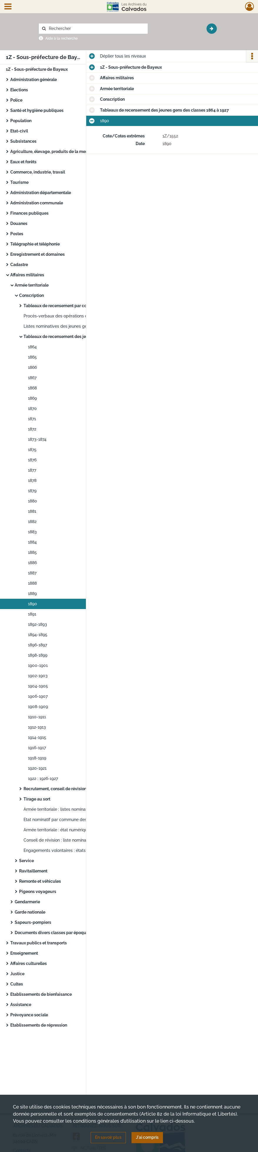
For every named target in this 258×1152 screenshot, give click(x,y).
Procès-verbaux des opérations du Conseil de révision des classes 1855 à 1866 (82, 316)
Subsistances (23, 141)
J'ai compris (147, 1137)
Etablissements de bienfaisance (41, 994)
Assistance (20, 1004)
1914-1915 (37, 737)
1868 (32, 388)
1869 (32, 398)
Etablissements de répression (38, 1025)
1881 (32, 511)
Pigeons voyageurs (37, 891)
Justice (17, 973)
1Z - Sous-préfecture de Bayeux (37, 69)
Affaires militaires (27, 275)
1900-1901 (38, 665)
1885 (32, 552)
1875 (32, 449)
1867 (32, 377)
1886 (32, 562)
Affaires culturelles (28, 963)
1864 (32, 346)
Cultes (16, 984)
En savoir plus (108, 1137)
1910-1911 (37, 716)
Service (26, 860)
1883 (32, 531)
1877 (32, 470)
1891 (32, 614)
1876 (32, 460)
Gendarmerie (27, 901)
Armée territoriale (32, 285)
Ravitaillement (33, 871)
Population (20, 120)
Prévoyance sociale (29, 1015)
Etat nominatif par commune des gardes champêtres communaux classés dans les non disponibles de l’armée (82, 819)
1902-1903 (38, 675)
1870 (32, 408)
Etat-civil (19, 131)
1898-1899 (37, 655)
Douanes (18, 223)
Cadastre (19, 264)
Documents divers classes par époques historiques (64, 932)
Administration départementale (40, 192)
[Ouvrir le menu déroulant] (7, 7)
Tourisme (19, 182)
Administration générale (33, 79)
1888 (32, 583)
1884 (32, 542)
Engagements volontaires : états (55, 850)
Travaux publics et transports (38, 943)
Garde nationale (30, 912)
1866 (32, 367)
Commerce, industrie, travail (37, 172)
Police (16, 100)
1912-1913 (37, 727)
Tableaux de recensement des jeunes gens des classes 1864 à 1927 (82, 336)
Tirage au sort (37, 799)
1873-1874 (37, 439)
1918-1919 (37, 758)
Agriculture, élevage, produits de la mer (48, 151)
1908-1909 (38, 706)
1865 (32, 357)
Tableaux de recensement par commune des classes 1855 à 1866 (82, 305)
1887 (32, 573)
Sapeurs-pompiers (33, 922)
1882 (32, 521)
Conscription (31, 295)
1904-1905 (38, 686)
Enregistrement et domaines (37, 254)
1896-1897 (37, 645)
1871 (32, 418)
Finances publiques (29, 213)
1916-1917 (37, 747)
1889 (32, 593)
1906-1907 (38, 696)
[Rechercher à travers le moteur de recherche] (96, 29)
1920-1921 (37, 768)
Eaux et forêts (23, 161)
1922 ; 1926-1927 (43, 778)
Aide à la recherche (61, 38)
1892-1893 (37, 624)
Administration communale (36, 203)
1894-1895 (37, 634)
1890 (32, 603)
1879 (32, 490)
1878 (32, 480)
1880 (32, 501)
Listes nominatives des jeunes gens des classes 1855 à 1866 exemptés (82, 326)
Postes (16, 233)
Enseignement (24, 953)
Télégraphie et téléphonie (35, 244)
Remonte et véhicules (40, 881)
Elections (19, 90)
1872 (32, 429)
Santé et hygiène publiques (37, 110)
